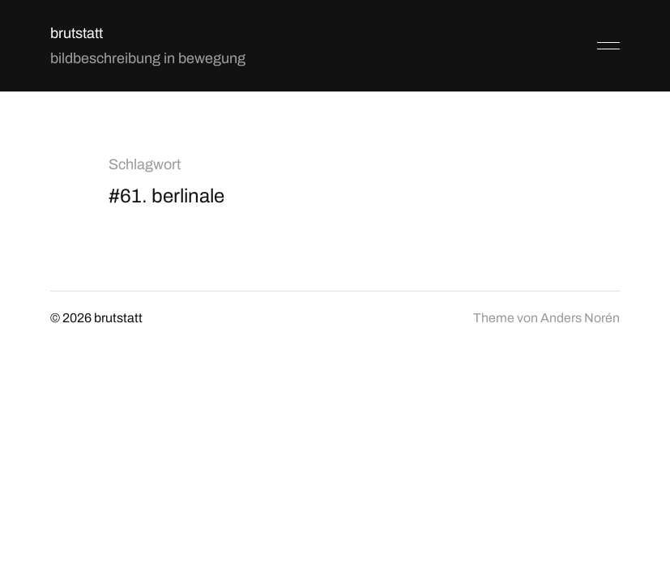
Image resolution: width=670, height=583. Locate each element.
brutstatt (76, 33)
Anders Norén (580, 318)
